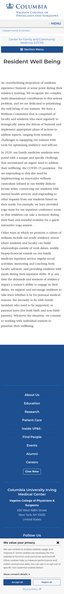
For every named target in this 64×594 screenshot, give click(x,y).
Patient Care (32, 420)
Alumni (32, 454)
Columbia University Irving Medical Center (32, 354)
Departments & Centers (15, 30)
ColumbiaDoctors (32, 375)
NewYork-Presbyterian (32, 364)
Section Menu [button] (32, 49)
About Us (32, 395)
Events (32, 445)
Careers (32, 462)
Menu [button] (56, 22)
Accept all (17, 582)
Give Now (32, 471)
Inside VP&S (33, 430)
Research (32, 412)
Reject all (47, 582)
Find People (32, 437)
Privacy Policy (32, 589)
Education (32, 403)
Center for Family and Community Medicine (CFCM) (32, 41)
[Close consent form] (58, 542)
